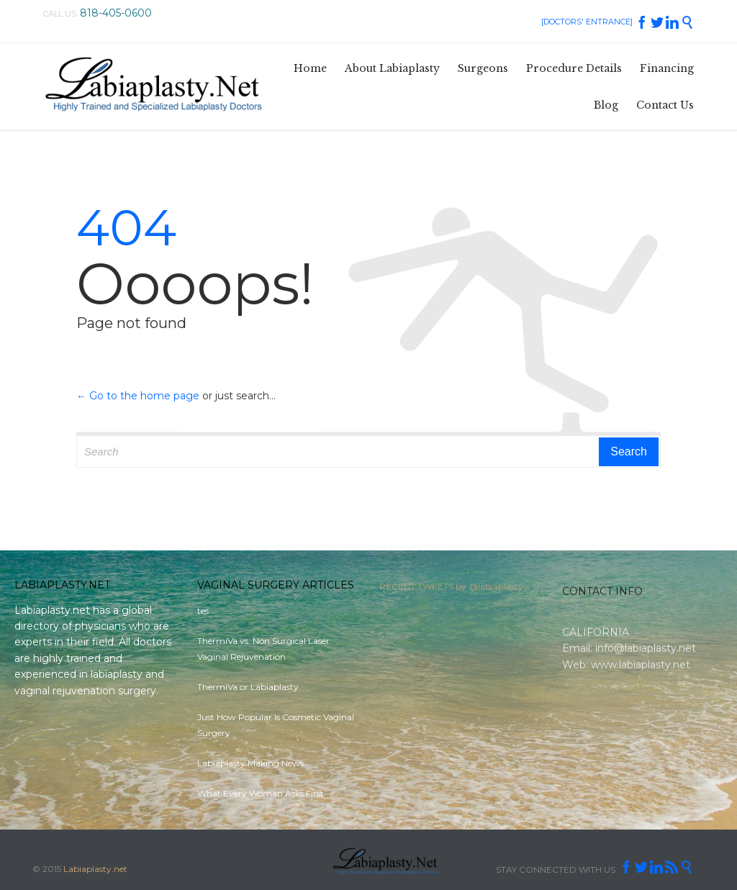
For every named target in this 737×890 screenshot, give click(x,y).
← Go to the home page (137, 395)
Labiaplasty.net (95, 868)
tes (203, 610)
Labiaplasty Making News (250, 763)
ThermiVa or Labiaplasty (248, 686)
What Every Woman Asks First (260, 793)
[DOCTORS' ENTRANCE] (587, 22)
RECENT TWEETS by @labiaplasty (451, 589)
